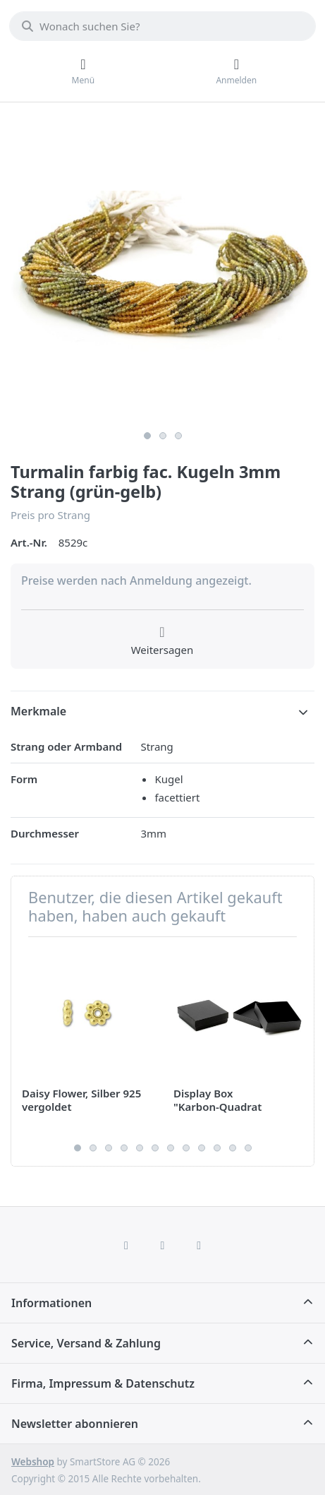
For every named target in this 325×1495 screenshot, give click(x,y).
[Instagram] (162, 1245)
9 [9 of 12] (201, 1148)
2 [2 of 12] (93, 1148)
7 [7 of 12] (170, 1148)
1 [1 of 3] (147, 435)
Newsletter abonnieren (74, 1423)
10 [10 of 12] (217, 1148)
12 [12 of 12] (248, 1148)
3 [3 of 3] (178, 435)
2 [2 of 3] (162, 435)
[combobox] (162, 26)
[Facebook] (126, 1245)
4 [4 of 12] (124, 1148)
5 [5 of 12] (139, 1148)
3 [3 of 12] (108, 1148)
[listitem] (162, 271)
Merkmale (38, 711)
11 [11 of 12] (232, 1148)
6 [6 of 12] (155, 1148)
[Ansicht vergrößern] (162, 271)
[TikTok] (198, 1245)
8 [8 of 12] (186, 1148)
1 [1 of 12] (77, 1148)
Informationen (51, 1303)
